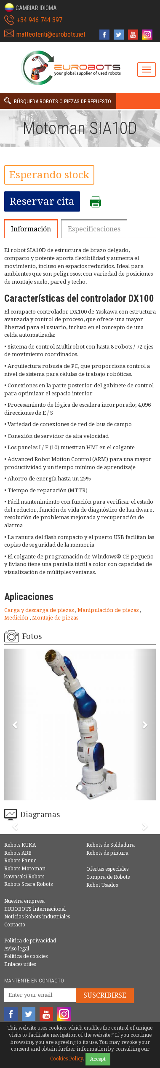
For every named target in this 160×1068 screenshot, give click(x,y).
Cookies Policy (66, 1059)
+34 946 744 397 (39, 20)
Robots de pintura (107, 853)
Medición (16, 618)
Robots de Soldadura (110, 845)
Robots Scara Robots (28, 884)
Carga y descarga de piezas (39, 610)
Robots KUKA (20, 845)
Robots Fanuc (20, 861)
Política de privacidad (30, 941)
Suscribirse (104, 995)
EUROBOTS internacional (35, 909)
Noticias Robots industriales (37, 917)
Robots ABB (18, 853)
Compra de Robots (108, 877)
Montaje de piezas (55, 618)
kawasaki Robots (24, 877)
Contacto (14, 925)
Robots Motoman (24, 869)
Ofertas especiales (107, 869)
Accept (98, 1059)
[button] (30, 8)
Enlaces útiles (20, 964)
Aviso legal (16, 949)
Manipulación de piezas (108, 610)
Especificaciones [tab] (94, 229)
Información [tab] (31, 229)
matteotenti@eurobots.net (50, 34)
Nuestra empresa (24, 901)
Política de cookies (26, 956)
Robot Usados (102, 885)
